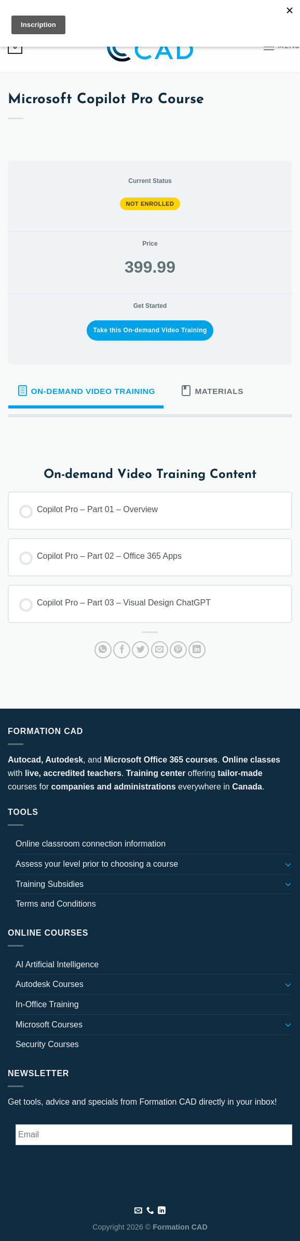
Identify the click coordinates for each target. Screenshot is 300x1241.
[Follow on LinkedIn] (84, 9)
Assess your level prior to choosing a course (97, 863)
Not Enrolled (150, 204)
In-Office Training (47, 1004)
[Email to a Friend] (159, 649)
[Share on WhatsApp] (103, 649)
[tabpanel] (150, 433)
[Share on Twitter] (140, 649)
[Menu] (281, 46)
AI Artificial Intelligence (57, 964)
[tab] (86, 391)
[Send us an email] (75, 9)
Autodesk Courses (50, 984)
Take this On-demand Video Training (150, 330)
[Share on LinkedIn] (197, 649)
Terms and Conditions (56, 903)
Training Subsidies (50, 884)
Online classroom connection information (91, 843)
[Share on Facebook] (121, 649)
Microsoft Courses (49, 1024)
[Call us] (150, 1211)
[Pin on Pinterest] (178, 649)
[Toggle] (288, 864)
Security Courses (47, 1044)
